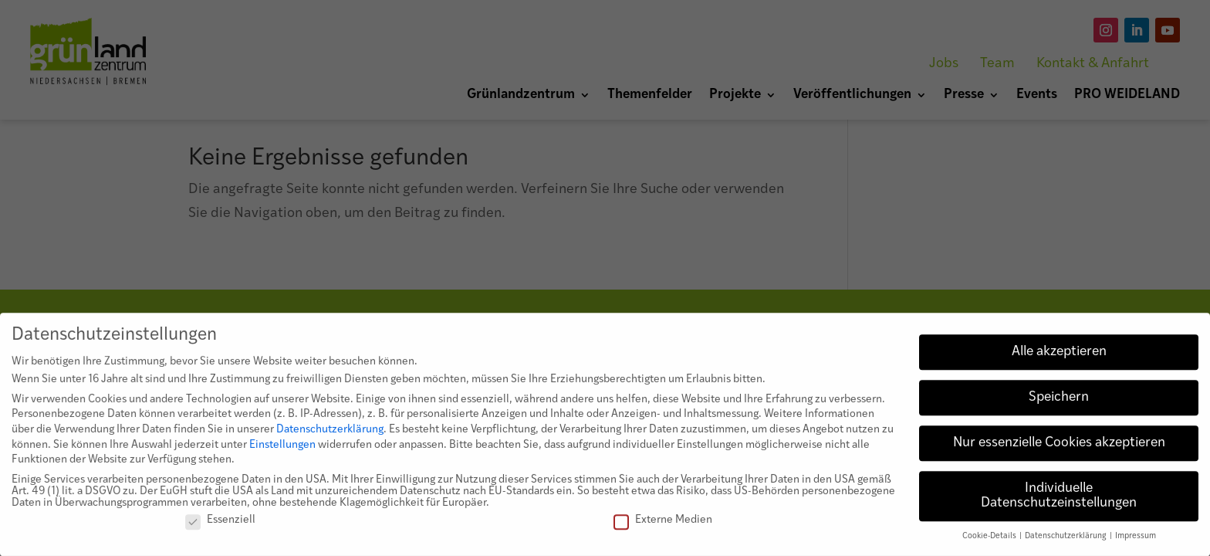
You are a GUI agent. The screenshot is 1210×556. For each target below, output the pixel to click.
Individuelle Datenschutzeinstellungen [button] (1059, 502)
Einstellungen (282, 450)
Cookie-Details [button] (990, 542)
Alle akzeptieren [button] (1059, 357)
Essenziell (220, 526)
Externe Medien (662, 526)
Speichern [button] (1059, 403)
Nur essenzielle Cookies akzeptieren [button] (1059, 449)
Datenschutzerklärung (330, 436)
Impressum (1135, 542)
